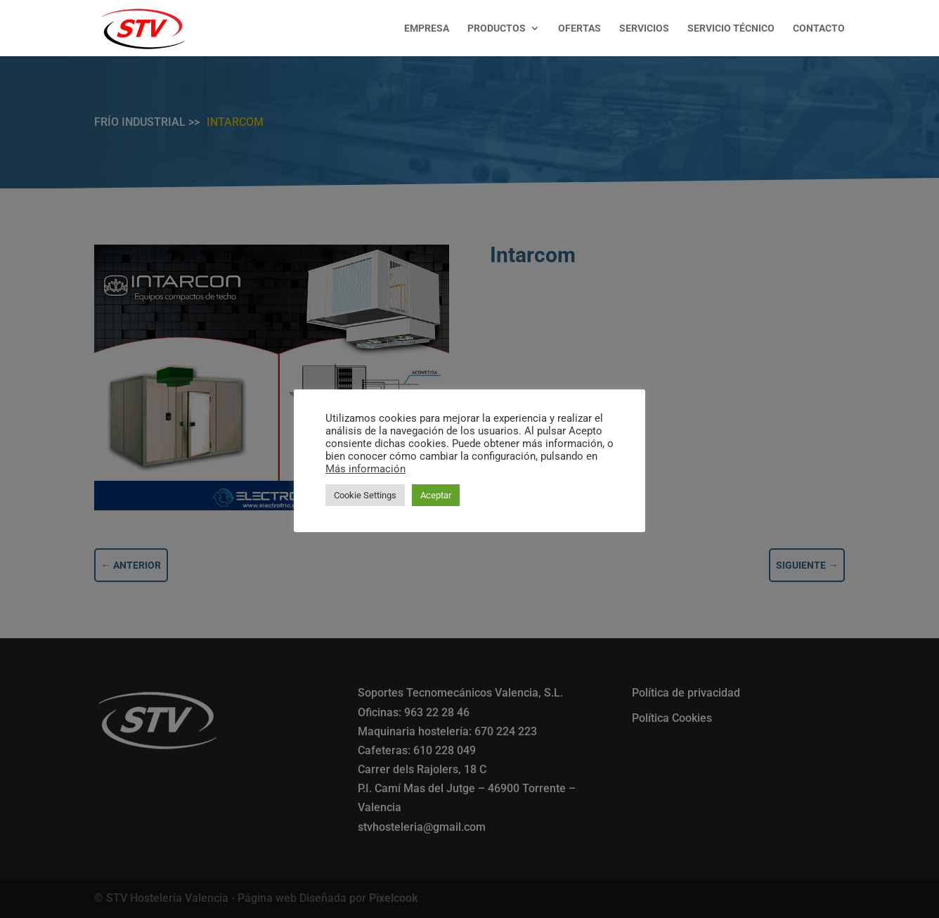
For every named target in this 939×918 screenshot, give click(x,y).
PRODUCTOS (496, 28)
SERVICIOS (644, 28)
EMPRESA (426, 28)
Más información (365, 469)
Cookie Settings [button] (365, 495)
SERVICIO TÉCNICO (731, 28)
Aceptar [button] (435, 495)
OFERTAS (579, 28)
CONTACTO (819, 28)
